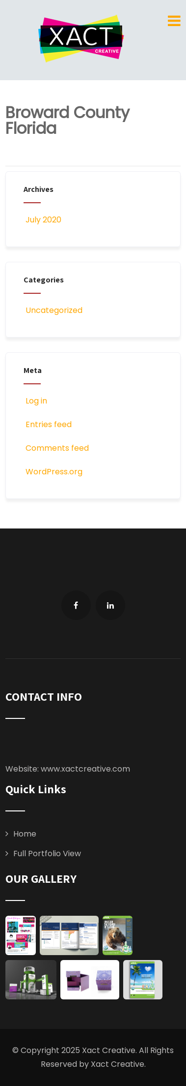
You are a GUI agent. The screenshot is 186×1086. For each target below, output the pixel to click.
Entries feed (48, 424)
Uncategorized (53, 310)
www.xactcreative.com (85, 769)
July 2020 (43, 219)
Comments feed (56, 448)
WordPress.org (53, 471)
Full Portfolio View (47, 853)
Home (24, 833)
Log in (35, 400)
